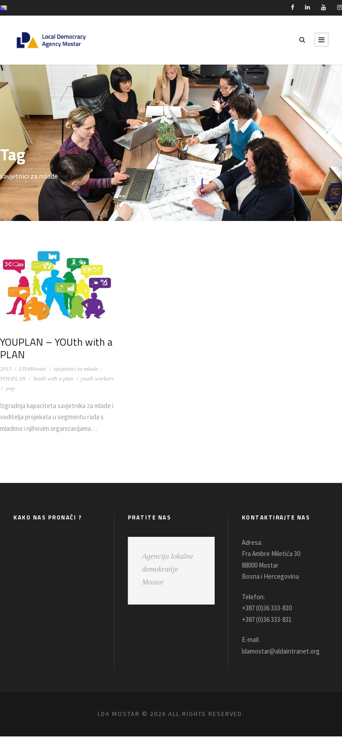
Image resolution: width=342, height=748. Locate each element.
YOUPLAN (13, 378)
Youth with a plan (53, 378)
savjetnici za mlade (75, 368)
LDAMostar (32, 368)
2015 (6, 368)
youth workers (97, 378)
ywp (10, 388)
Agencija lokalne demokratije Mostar (167, 580)
